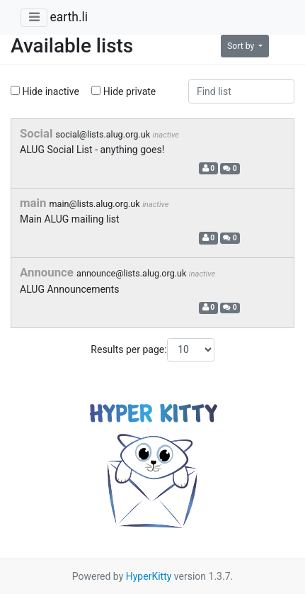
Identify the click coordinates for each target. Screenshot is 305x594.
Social (38, 133)
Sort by (241, 46)
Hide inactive (45, 91)
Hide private (123, 91)
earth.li (69, 17)
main (35, 203)
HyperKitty (149, 576)
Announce (48, 272)
